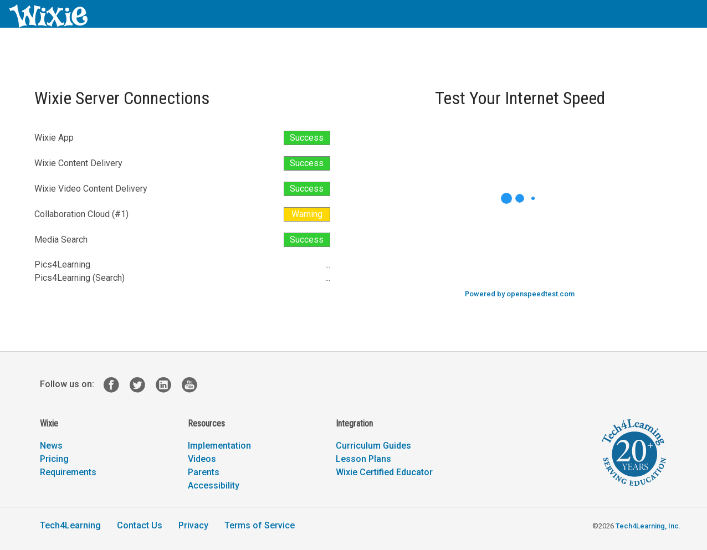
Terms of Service (259, 525)
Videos (202, 459)
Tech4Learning (70, 525)
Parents (203, 472)
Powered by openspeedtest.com (520, 294)
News (51, 445)
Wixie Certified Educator (384, 472)
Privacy (193, 525)
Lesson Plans (363, 459)
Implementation (219, 445)
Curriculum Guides (373, 445)
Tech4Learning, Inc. (648, 526)
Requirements (68, 472)
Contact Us (139, 525)
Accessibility (213, 485)
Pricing (54, 459)
